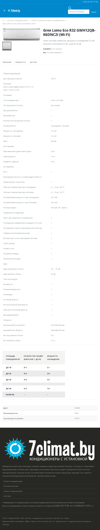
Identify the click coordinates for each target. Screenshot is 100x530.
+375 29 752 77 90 (90, 2)
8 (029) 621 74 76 (82, 505)
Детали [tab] (33, 62)
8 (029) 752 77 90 (61, 505)
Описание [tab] (6, 62)
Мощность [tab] (21, 62)
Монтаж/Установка (11, 486)
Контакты (7, 496)
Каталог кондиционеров (13, 481)
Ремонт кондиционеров (13, 491)
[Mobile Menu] (4, 11)
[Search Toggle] (70, 8)
